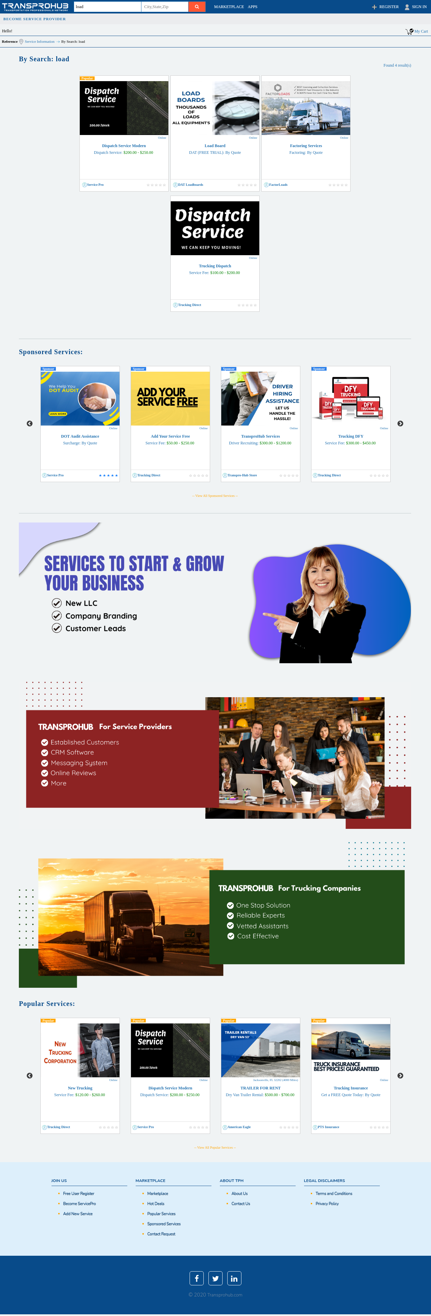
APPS (253, 6)
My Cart (421, 31)
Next (400, 423)
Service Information (40, 41)
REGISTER (385, 7)
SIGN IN (415, 7)
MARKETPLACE (229, 6)
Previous (29, 423)
